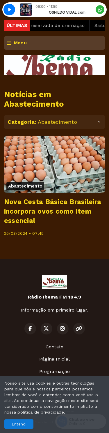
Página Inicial (54, 359)
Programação (54, 371)
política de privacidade (40, 412)
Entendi (19, 424)
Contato (55, 347)
